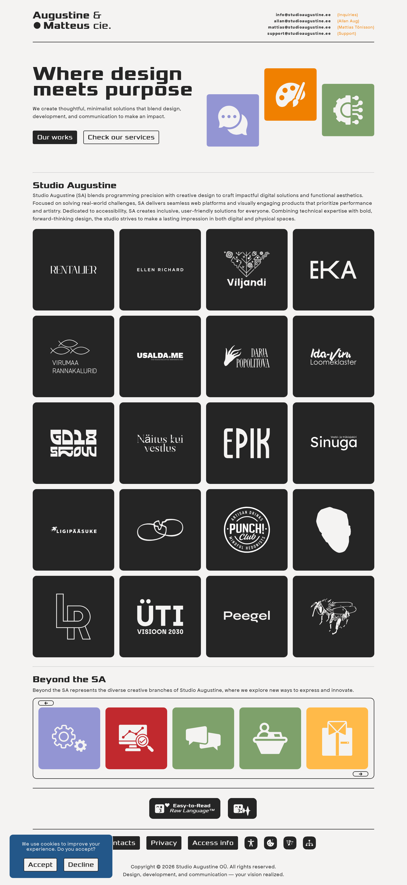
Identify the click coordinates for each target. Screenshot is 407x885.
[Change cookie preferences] (270, 843)
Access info (213, 843)
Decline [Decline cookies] (81, 865)
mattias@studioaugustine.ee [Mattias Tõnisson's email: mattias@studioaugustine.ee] (299, 27)
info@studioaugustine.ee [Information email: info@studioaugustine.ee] (303, 14)
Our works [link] (55, 137)
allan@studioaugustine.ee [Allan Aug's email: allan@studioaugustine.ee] (302, 21)
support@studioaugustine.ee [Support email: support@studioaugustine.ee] (299, 33)
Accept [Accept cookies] (40, 865)
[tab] (184, 808)
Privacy (164, 843)
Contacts (119, 843)
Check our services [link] (121, 137)
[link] (73, 269)
